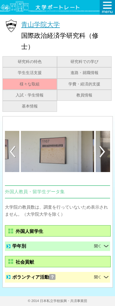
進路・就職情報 (84, 73)
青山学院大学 (40, 24)
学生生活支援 (30, 73)
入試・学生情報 (30, 95)
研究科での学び (84, 62)
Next (102, 151)
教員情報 (84, 95)
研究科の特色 (30, 62)
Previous (12, 151)
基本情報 (30, 106)
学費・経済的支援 (84, 84)
